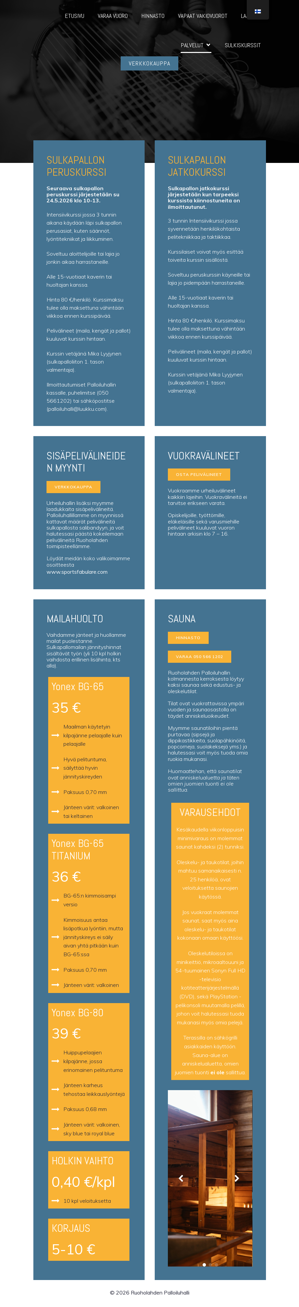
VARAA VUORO (113, 17)
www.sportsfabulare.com (77, 573)
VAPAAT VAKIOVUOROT (203, 17)
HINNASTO (153, 17)
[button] (182, 1180)
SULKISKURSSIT (243, 46)
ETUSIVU (74, 17)
